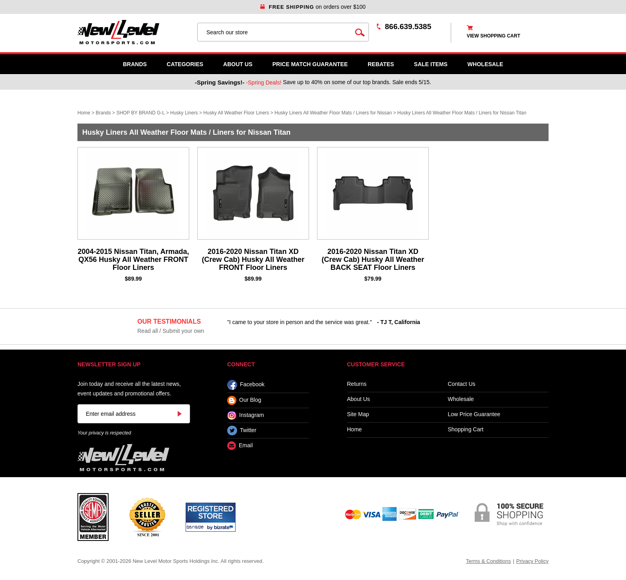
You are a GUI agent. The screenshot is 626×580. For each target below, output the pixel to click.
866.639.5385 (408, 26)
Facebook (245, 385)
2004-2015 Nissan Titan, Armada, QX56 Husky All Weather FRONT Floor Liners (133, 259)
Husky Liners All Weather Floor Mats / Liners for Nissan (333, 113)
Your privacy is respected (104, 433)
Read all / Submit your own (170, 331)
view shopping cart (493, 36)
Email (240, 445)
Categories (185, 64)
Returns (356, 384)
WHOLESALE (485, 64)
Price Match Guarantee (310, 64)
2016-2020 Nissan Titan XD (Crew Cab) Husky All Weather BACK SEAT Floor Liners (372, 259)
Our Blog (244, 400)
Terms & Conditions (488, 561)
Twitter (241, 430)
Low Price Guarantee (474, 414)
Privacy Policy (532, 561)
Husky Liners (184, 113)
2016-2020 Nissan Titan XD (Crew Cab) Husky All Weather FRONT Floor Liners (253, 259)
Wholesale (461, 399)
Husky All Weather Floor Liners (236, 113)
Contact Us (461, 384)
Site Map (358, 414)
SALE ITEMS (431, 64)
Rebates (381, 64)
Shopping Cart (466, 430)
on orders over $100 (313, 7)
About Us (237, 64)
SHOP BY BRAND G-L (140, 113)
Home (83, 113)
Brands (135, 64)
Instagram (245, 415)
